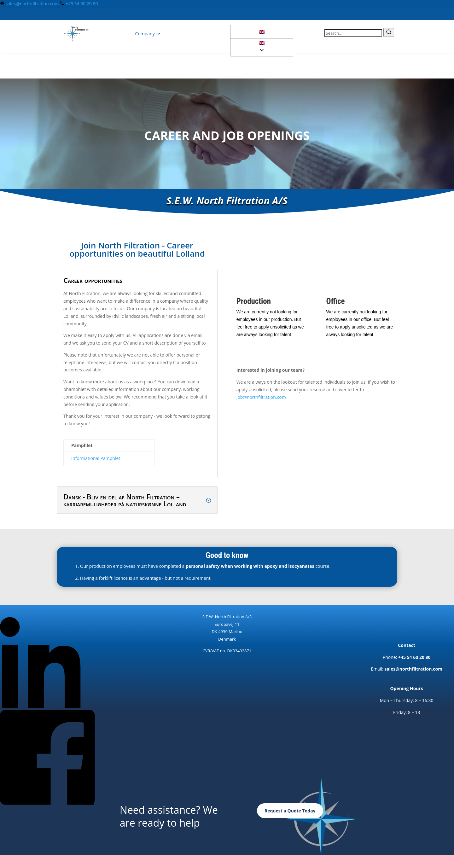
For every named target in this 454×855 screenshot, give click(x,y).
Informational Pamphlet (95, 458)
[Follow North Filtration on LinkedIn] (47, 706)
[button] (261, 43)
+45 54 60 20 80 (82, 4)
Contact (176, 34)
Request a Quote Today (290, 811)
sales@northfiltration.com (32, 4)
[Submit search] (388, 32)
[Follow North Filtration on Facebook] (47, 803)
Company (145, 34)
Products (112, 34)
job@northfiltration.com (261, 397)
